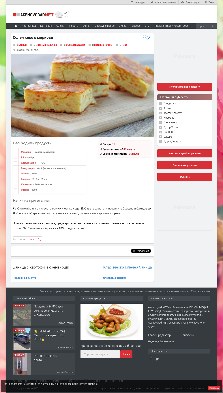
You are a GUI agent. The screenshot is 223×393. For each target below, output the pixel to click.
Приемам (214, 388)
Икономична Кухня (46, 44)
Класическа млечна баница (127, 267)
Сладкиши (170, 103)
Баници (22, 44)
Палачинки (170, 122)
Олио (24, 173)
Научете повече (88, 384)
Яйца (24, 157)
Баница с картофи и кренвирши (41, 267)
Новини (73, 25)
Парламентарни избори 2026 (171, 25)
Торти (167, 108)
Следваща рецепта (114, 277)
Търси (126, 354)
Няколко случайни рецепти (184, 153)
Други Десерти (172, 141)
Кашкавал (27, 184)
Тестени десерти (173, 113)
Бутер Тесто (171, 127)
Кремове (169, 117)
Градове (135, 25)
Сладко (168, 136)
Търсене (185, 176)
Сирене (25, 189)
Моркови (26, 152)
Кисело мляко (29, 162)
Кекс (124, 44)
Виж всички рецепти (185, 165)
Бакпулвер (27, 168)
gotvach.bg (34, 239)
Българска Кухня (75, 44)
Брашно (25, 179)
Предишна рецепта (24, 277)
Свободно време (105, 25)
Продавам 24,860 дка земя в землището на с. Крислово (48, 310)
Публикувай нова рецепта (184, 86)
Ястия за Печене (103, 44)
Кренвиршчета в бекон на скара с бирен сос (110, 345)
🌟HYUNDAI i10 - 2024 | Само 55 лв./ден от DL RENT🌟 (49, 335)
